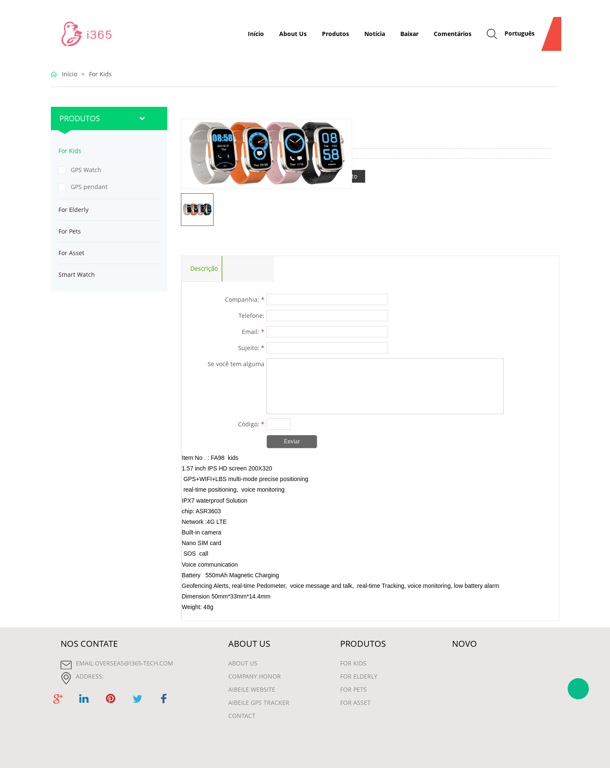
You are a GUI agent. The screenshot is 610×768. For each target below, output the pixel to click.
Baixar (409, 34)
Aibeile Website (251, 689)
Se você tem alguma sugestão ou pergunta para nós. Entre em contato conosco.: (225, 365)
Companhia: (244, 299)
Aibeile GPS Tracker (258, 702)
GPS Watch (86, 170)
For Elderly (73, 210)
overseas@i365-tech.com (134, 663)
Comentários (452, 34)
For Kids (100, 74)
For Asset (71, 253)
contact (241, 716)
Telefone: (251, 316)
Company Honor (254, 676)
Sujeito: (251, 348)
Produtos (335, 34)
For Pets (69, 231)
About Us (293, 34)
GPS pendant (89, 187)
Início (256, 34)
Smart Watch (76, 274)
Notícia (374, 34)
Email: (253, 332)
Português (520, 33)
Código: (251, 424)
